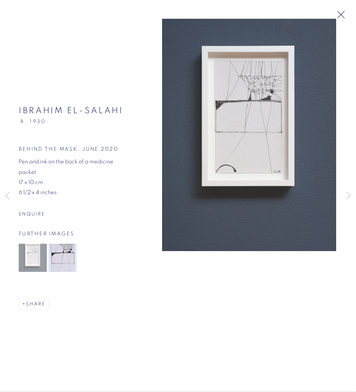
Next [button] (348, 196)
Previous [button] (7, 196)
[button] (33, 260)
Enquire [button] (32, 216)
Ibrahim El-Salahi (71, 113)
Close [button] (339, 16)
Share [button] (35, 306)
